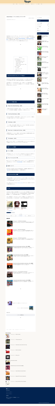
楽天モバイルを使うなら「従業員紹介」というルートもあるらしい (12, 400)
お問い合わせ (8, 392)
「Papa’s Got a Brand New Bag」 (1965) (20, 61)
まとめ (15, 73)
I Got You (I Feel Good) (21, 38)
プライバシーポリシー (9, 394)
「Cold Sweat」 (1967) (17, 63)
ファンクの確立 (17, 68)
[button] (29, 217)
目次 (19, 57)
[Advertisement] (27, 10)
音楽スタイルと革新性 (17, 67)
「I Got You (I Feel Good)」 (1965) (19, 62)
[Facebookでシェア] (20, 217)
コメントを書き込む (20, 317)
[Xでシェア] (11, 217)
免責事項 (7, 397)
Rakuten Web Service (10, 211)
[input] (43, 17)
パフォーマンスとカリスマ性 (18, 69)
